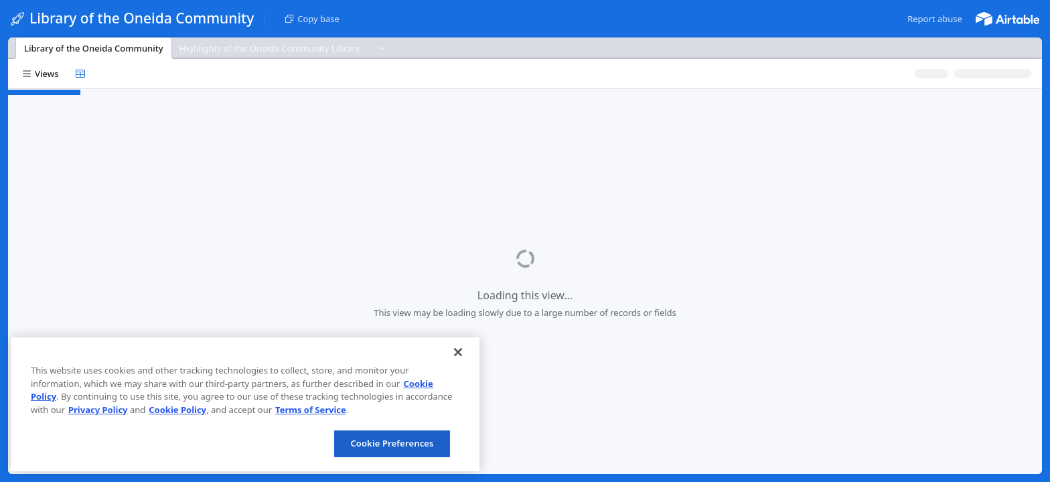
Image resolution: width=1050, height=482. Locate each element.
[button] (934, 18)
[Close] (458, 352)
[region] (245, 404)
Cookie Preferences (391, 443)
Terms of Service (310, 410)
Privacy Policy (98, 410)
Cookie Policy (177, 410)
